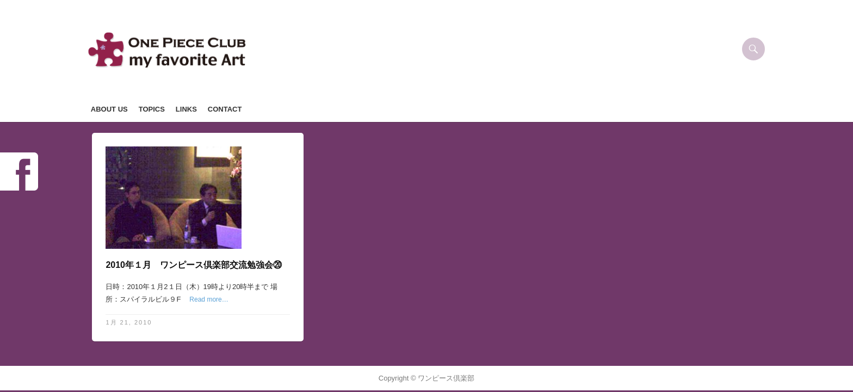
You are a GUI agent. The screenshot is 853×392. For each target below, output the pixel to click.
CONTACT (225, 109)
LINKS (186, 109)
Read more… (208, 299)
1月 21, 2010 (129, 322)
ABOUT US (109, 109)
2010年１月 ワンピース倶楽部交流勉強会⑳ (194, 265)
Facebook (19, 171)
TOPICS (152, 109)
